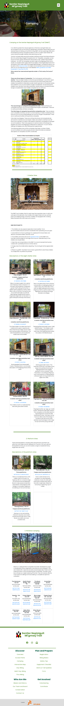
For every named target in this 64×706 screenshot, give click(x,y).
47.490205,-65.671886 (20, 281)
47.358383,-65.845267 (20, 324)
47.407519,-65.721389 (44, 281)
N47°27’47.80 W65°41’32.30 (16, 589)
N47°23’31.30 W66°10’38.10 (37, 590)
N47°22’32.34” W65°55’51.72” (42, 474)
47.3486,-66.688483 (44, 406)
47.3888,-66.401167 (44, 362)
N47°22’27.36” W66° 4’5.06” (26, 590)
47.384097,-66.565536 (20, 402)
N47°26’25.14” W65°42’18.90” (21, 474)
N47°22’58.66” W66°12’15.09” (48, 589)
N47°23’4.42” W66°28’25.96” (37, 604)
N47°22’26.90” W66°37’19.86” (16, 617)
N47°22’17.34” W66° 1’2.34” (21, 511)
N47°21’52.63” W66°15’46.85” (16, 603)
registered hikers (34, 236)
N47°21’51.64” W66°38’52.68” (27, 619)
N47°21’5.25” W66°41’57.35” (37, 617)
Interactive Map (23, 66)
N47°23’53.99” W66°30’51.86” (48, 603)
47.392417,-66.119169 (44, 324)
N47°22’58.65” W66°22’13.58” (26, 603)
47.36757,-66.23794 (20, 362)
